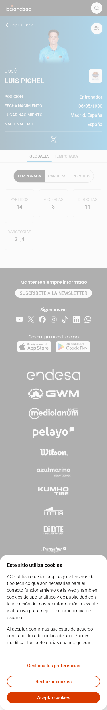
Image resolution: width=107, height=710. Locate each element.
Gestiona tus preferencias (53, 665)
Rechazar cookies (53, 681)
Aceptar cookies (53, 697)
